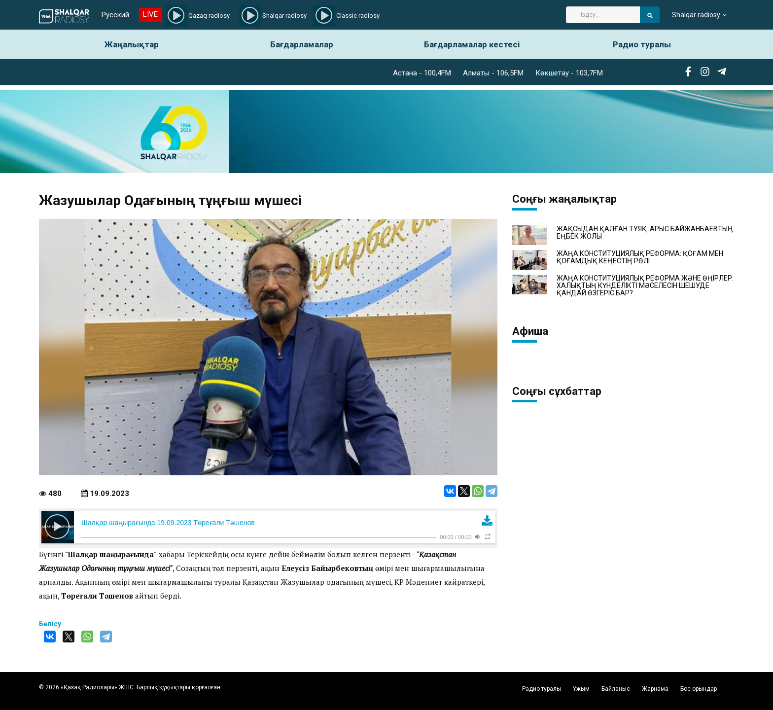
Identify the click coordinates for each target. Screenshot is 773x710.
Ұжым (581, 688)
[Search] (603, 14)
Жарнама (655, 688)
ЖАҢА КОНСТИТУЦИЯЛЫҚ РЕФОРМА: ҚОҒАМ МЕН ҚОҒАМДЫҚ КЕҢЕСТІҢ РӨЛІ (640, 257)
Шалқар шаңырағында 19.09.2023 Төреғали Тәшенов (168, 523)
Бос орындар (698, 688)
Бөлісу (50, 624)
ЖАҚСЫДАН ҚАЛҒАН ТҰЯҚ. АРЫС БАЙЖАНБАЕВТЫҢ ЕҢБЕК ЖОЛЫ (645, 232)
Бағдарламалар (301, 44)
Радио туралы (642, 44)
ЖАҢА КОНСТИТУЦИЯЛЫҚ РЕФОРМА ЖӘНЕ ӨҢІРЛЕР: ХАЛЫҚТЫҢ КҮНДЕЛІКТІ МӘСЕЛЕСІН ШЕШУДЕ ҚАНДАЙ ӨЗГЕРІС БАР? (645, 286)
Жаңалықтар (132, 44)
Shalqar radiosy (696, 15)
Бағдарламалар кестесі (472, 44)
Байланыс (615, 688)
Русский (115, 14)
